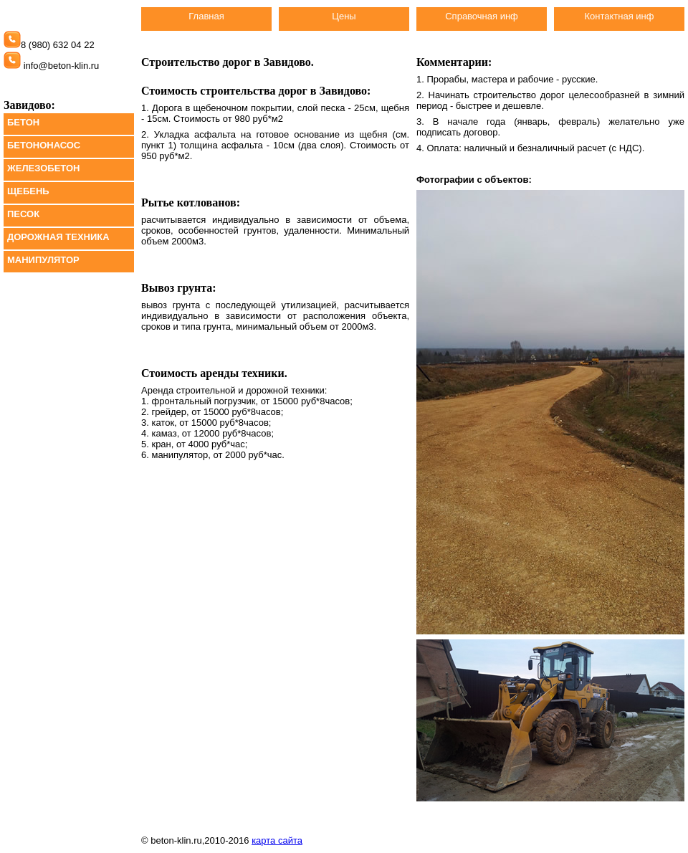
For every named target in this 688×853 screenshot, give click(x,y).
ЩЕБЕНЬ (28, 191)
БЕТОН (23, 122)
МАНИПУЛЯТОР (43, 259)
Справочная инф (481, 16)
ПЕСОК (23, 214)
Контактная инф (619, 16)
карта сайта (277, 840)
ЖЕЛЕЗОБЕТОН (43, 168)
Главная (206, 16)
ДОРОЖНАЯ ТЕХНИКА (58, 237)
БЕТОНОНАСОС (43, 145)
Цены (343, 16)
